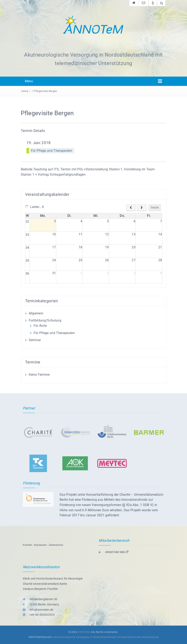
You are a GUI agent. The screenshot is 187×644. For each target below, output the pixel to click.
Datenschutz (56, 545)
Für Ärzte (40, 326)
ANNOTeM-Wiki (114, 552)
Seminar (35, 340)
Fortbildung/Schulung (45, 320)
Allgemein (36, 313)
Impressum (40, 545)
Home (24, 91)
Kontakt (27, 545)
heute (155, 207)
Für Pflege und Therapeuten (51, 151)
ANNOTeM (83, 632)
